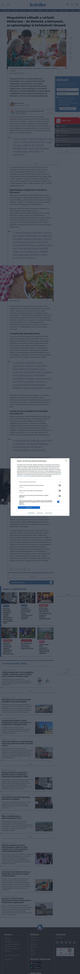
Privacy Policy (48, 513)
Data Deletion (31, 513)
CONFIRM (29, 507)
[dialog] (40, 487)
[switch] (59, 485)
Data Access (40, 513)
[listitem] (40, 482)
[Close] (66, 461)
